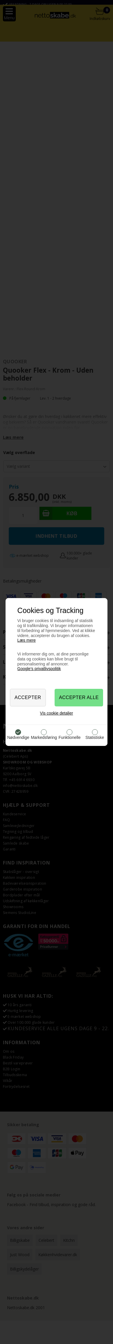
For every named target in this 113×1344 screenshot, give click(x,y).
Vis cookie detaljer (56, 713)
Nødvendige (18, 737)
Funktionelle (69, 737)
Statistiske (95, 737)
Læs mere (26, 640)
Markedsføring (44, 737)
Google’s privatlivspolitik (39, 668)
